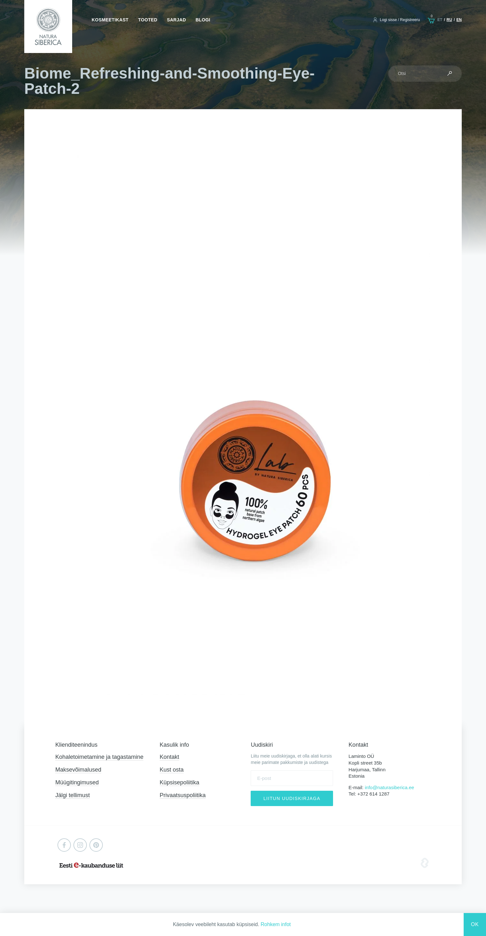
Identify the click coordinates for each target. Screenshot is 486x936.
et (439, 20)
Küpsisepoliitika (179, 782)
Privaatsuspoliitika (183, 795)
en (459, 20)
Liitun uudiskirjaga (291, 798)
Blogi (202, 19)
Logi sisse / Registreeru (400, 20)
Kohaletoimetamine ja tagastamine (99, 757)
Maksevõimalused (78, 769)
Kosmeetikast (110, 19)
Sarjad (176, 19)
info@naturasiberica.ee (389, 787)
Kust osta (172, 769)
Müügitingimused (77, 782)
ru (449, 20)
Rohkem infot (276, 924)
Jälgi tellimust (72, 795)
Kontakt (169, 757)
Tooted (147, 19)
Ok (475, 924)
